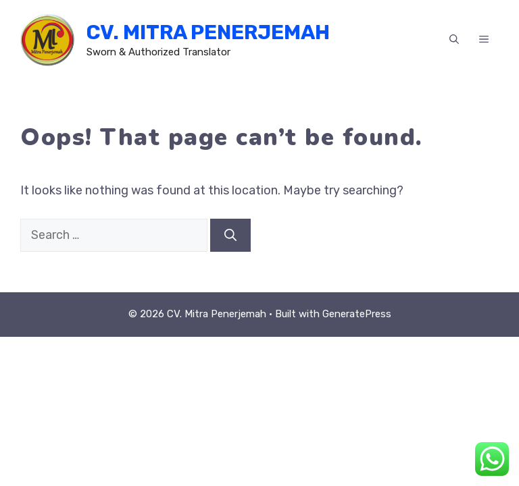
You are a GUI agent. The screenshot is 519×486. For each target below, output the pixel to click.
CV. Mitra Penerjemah (208, 32)
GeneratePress (356, 314)
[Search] (230, 235)
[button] (454, 40)
